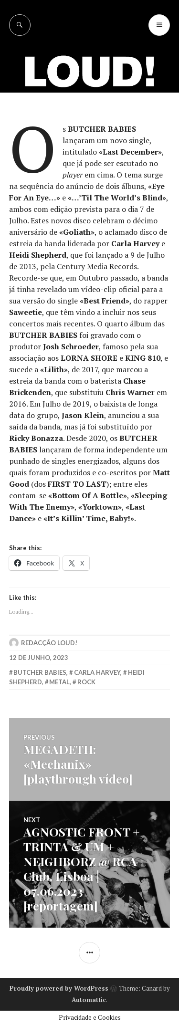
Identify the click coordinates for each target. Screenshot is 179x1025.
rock (86, 682)
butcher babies (39, 672)
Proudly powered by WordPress (59, 988)
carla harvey (97, 672)
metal (59, 682)
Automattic (89, 999)
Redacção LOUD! (49, 643)
